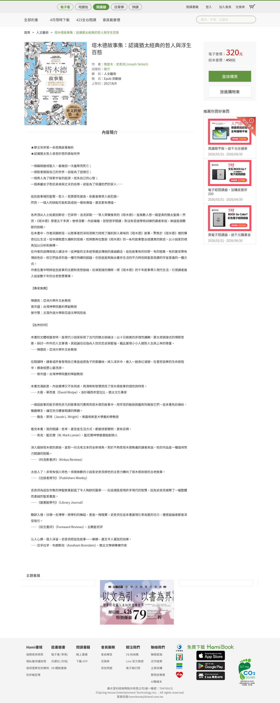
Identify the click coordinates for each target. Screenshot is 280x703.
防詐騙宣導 (33, 675)
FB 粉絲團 (132, 654)
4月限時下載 (60, 19)
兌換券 (240, 6)
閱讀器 (101, 7)
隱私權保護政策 (36, 661)
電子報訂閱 (133, 668)
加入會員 (225, 6)
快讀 (135, 7)
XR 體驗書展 (59, 668)
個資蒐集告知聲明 (37, 668)
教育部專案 (158, 675)
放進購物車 (230, 91)
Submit (252, 19)
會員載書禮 (111, 19)
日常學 (119, 7)
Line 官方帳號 (135, 661)
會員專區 (106, 654)
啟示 (107, 69)
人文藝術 (42, 32)
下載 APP (82, 661)
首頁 (27, 32)
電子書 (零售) (59, 654)
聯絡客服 (156, 654)
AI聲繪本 (156, 681)
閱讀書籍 (192, 6)
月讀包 (83, 7)
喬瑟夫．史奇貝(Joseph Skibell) (126, 64)
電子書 (65, 7)
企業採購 (156, 668)
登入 (209, 6)
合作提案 (156, 661)
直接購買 (230, 76)
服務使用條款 (34, 654)
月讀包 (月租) (59, 661)
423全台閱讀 (86, 19)
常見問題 (106, 668)
